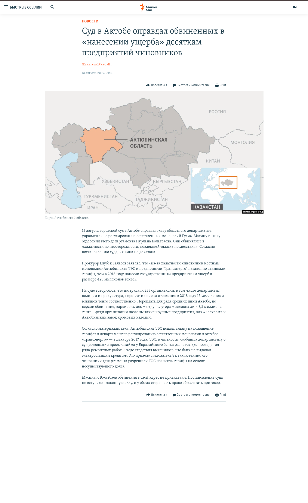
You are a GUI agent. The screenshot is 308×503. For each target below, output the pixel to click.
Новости (90, 21)
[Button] (156, 85)
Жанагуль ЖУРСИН (97, 64)
